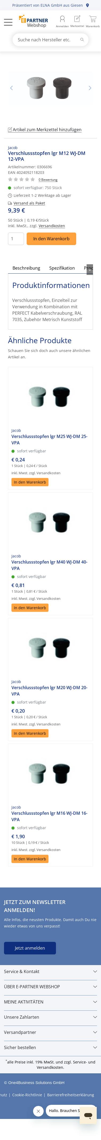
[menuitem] (77, 22)
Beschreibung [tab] (26, 268)
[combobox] (51, 39)
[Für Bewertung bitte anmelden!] (48, 179)
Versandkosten (52, 225)
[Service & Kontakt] (50, 971)
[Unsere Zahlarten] (50, 1017)
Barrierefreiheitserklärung (70, 1094)
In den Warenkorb (51, 239)
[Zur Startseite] (31, 22)
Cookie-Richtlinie (27, 1094)
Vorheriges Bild (11, 88)
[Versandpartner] (50, 1032)
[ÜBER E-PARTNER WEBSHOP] (50, 986)
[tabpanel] (50, 88)
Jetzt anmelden (30, 948)
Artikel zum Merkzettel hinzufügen (45, 130)
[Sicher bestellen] (50, 1047)
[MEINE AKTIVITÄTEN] (50, 1001)
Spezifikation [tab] (62, 268)
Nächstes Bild (90, 88)
